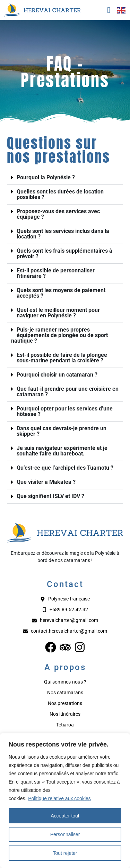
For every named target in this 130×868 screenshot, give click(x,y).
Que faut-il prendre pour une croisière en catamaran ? (68, 392)
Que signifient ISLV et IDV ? (50, 496)
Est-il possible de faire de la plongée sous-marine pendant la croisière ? (62, 358)
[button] (65, 178)
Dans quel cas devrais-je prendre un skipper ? (61, 431)
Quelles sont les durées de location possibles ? (60, 194)
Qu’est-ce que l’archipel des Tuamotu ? (65, 467)
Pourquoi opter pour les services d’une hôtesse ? (65, 411)
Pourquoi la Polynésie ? (46, 177)
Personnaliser (65, 834)
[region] (65, 800)
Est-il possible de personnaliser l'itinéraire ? (56, 273)
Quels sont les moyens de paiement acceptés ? (61, 293)
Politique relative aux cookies (59, 798)
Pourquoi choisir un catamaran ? (57, 374)
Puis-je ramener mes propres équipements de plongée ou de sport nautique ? (59, 335)
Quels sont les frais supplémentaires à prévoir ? (64, 253)
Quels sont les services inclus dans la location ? (63, 234)
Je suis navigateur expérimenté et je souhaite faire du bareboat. (62, 451)
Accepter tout (65, 816)
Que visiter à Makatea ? (46, 482)
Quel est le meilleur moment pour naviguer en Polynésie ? (58, 313)
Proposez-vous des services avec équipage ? (58, 214)
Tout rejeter (65, 853)
